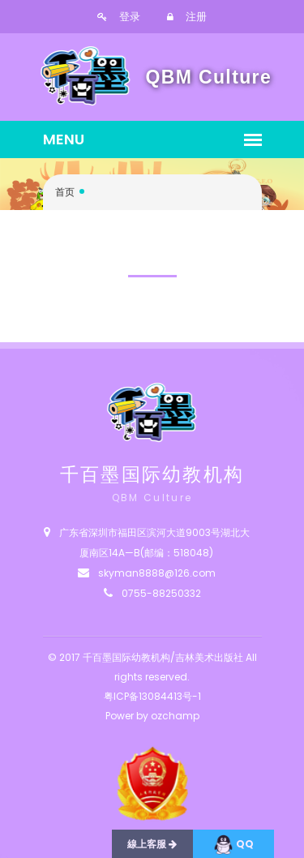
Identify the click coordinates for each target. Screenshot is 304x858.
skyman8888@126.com (157, 573)
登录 (118, 16)
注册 (187, 16)
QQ (233, 844)
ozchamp (175, 716)
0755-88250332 (161, 593)
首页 (65, 192)
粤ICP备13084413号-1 (152, 696)
